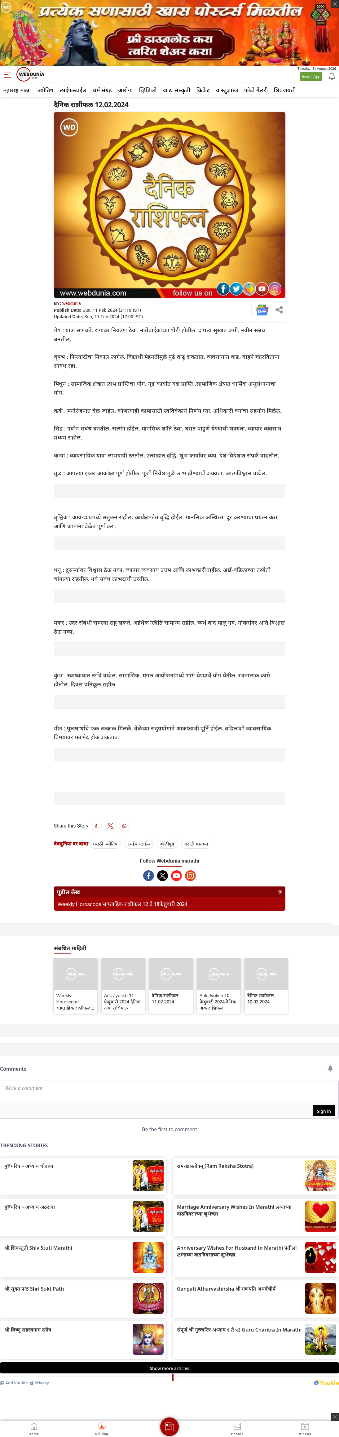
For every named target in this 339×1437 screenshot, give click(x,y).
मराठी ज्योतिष (105, 844)
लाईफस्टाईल (73, 90)
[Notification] (331, 75)
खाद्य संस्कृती (176, 90)
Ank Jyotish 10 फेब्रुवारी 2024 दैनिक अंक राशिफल (218, 1001)
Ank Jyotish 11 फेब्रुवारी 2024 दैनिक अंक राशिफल (122, 1001)
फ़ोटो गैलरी (256, 90)
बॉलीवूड (167, 844)
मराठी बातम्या (196, 844)
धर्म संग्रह (102, 90)
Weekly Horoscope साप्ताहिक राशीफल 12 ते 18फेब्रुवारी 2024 (123, 904)
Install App (311, 76)
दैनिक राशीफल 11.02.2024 (165, 998)
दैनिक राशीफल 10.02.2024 (260, 998)
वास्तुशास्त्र (227, 90)
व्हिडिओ (147, 90)
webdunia (71, 303)
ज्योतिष (45, 90)
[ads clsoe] (335, 1417)
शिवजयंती (285, 90)
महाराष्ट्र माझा (17, 90)
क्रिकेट (203, 90)
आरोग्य (125, 90)
